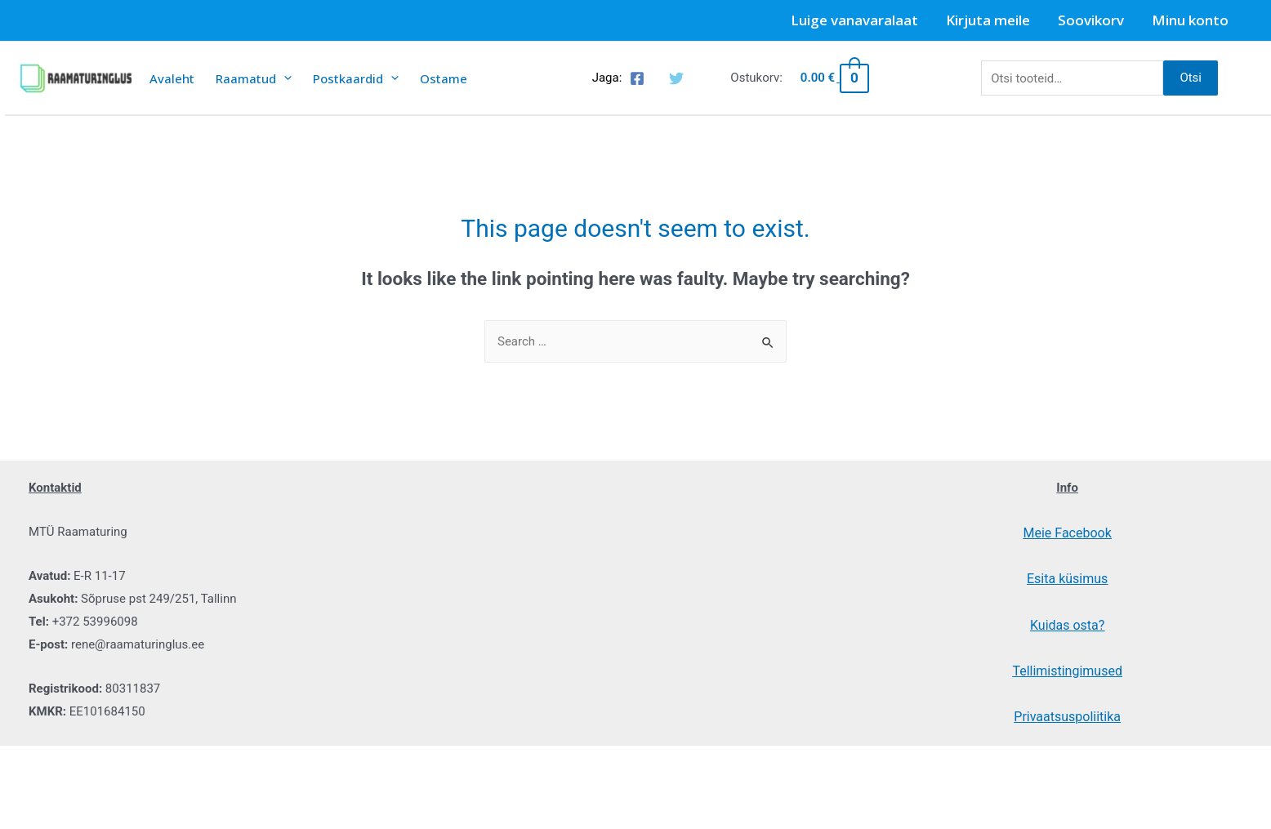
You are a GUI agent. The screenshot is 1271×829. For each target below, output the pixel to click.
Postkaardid (356, 78)
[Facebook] (637, 78)
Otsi (1191, 77)
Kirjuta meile (988, 20)
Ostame (443, 78)
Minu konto (1190, 20)
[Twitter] (676, 78)
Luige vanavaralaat (854, 20)
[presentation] (284, 78)
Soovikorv (1091, 20)
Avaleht (171, 78)
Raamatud (254, 78)
